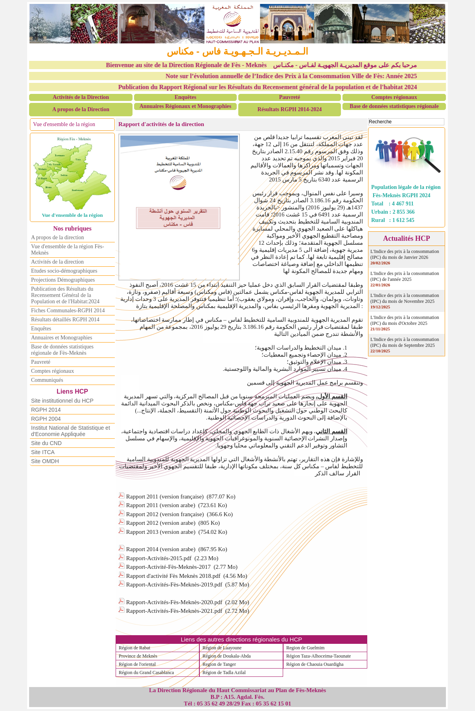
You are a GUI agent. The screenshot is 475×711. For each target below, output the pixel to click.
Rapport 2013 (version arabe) (160, 532)
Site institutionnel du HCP (62, 401)
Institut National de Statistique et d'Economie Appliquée (70, 431)
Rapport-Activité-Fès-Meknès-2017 (168, 567)
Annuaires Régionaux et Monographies (185, 106)
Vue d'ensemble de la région (64, 124)
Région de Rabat (134, 648)
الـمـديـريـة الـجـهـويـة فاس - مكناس (238, 51)
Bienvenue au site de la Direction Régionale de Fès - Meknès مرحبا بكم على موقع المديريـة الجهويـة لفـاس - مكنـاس (267, 65)
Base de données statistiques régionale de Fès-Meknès (62, 350)
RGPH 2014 (46, 410)
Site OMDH (45, 461)
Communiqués (47, 380)
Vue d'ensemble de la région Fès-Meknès (67, 250)
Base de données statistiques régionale (394, 106)
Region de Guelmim (305, 648)
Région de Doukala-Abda (227, 656)
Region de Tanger (219, 664)
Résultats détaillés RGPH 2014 (65, 320)
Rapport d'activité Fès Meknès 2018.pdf (173, 576)
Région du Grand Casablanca (146, 672)
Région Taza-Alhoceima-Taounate (318, 656)
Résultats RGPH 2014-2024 (290, 109)
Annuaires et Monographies (61, 338)
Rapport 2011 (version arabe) (160, 505)
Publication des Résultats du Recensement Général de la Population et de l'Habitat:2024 (65, 295)
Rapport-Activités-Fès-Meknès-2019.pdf (174, 584)
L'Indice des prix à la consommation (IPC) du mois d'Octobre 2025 (404, 320)
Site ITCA (43, 452)
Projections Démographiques (63, 280)
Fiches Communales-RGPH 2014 (68, 310)
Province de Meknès (138, 656)
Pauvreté (289, 97)
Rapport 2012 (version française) (165, 514)
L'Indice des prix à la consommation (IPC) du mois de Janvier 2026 (404, 254)
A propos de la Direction (80, 109)
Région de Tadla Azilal (224, 672)
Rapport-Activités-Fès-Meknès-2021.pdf (174, 611)
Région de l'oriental (137, 664)
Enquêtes (185, 97)
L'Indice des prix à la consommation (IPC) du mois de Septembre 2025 (404, 342)
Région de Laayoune (222, 648)
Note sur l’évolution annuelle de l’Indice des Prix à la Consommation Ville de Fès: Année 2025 (298, 76)
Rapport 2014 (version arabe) (160, 549)
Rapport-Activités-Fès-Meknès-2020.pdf (174, 602)
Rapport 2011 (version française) (165, 496)
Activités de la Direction (81, 97)
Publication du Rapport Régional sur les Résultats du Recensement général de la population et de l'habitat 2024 (275, 87)
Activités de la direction (57, 262)
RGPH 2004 (46, 419)
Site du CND (46, 443)
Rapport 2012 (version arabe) (160, 523)
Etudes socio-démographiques (64, 271)
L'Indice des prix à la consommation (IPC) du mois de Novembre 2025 (404, 298)
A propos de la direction (57, 237)
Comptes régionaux (394, 97)
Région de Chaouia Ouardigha (315, 664)
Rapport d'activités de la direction (161, 124)
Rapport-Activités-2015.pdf (158, 558)
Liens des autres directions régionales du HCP (241, 639)
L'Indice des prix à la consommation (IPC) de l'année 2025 (404, 276)
